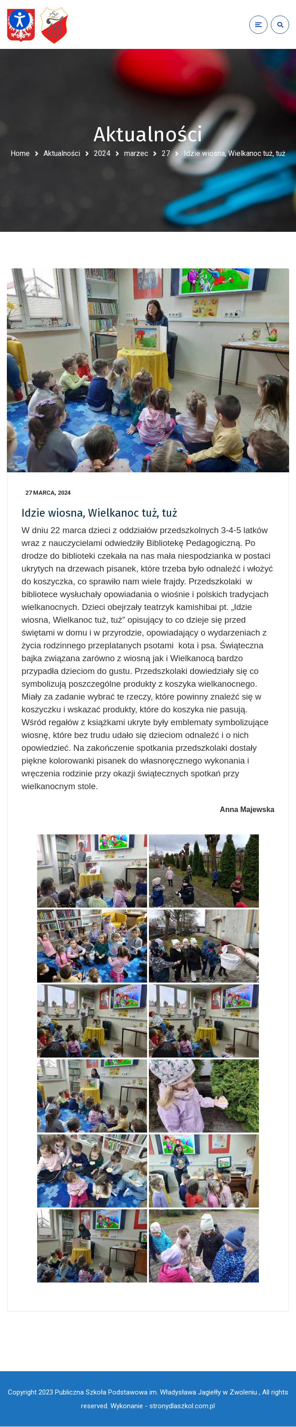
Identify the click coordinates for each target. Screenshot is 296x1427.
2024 (102, 153)
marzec (136, 153)
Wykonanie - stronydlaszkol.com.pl (162, 1406)
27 (166, 153)
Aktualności (62, 153)
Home (20, 153)
